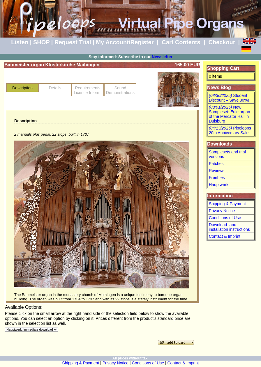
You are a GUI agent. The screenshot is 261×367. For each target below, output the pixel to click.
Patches (216, 163)
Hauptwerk (218, 184)
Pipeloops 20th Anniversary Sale (230, 130)
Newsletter (162, 56)
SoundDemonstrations (120, 90)
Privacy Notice (222, 210)
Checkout (221, 42)
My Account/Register (125, 42)
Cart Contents (181, 42)
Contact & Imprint (224, 236)
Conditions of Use (225, 217)
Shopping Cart (223, 68)
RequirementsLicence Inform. (88, 90)
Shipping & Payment (227, 203)
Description (22, 88)
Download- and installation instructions (229, 227)
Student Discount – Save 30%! (229, 97)
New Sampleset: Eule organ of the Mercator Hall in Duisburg (229, 114)
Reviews (216, 170)
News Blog (219, 87)
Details (55, 88)
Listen (19, 42)
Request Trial (72, 42)
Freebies (217, 177)
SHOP (41, 42)
